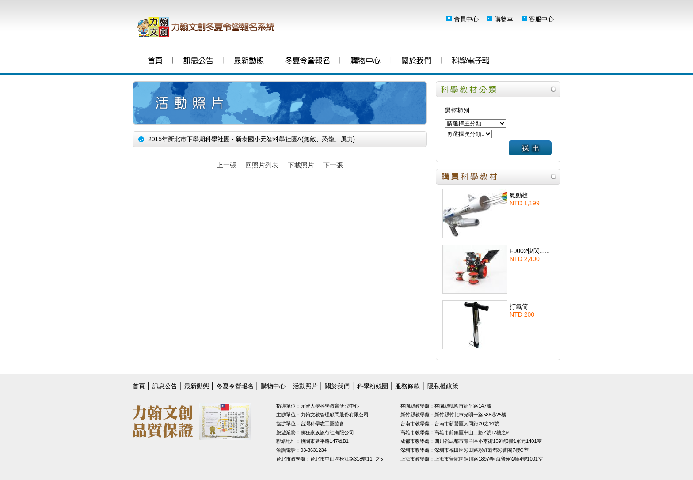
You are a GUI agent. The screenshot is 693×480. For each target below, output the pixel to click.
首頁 (155, 61)
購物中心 (365, 61)
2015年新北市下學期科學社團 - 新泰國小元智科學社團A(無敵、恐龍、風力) (251, 139)
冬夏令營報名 (307, 61)
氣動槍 (519, 195)
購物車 (504, 19)
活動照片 (305, 385)
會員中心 (466, 19)
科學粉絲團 (470, 61)
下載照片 (301, 165)
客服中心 (541, 19)
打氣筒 (519, 306)
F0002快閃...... (530, 250)
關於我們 (416, 61)
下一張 (333, 165)
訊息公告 (198, 61)
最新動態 (249, 61)
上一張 (226, 165)
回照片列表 (261, 165)
